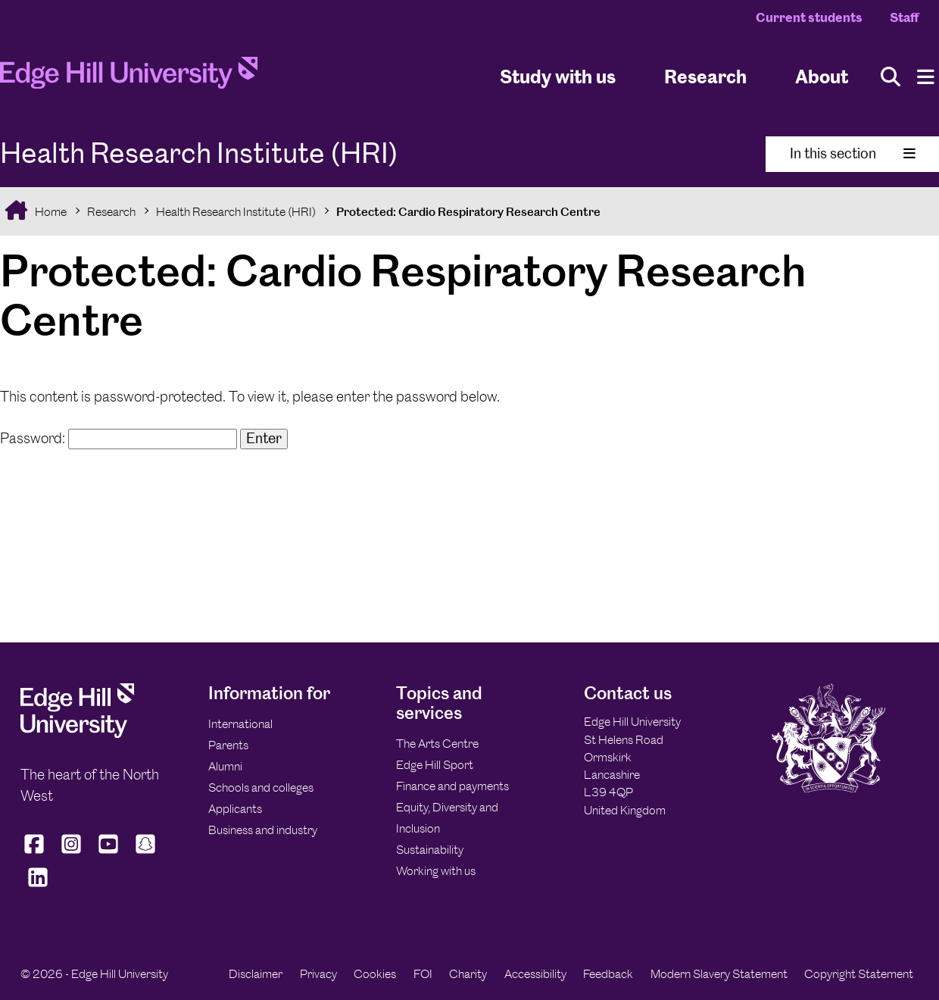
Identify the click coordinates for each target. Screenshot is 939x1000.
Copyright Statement (858, 974)
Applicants (235, 809)
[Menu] (925, 76)
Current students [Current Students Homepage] (809, 17)
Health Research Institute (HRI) (236, 212)
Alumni (225, 766)
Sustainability (429, 849)
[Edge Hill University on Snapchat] (146, 853)
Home (50, 212)
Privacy (318, 974)
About (821, 76)
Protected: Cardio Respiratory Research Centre (468, 212)
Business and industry (262, 830)
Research (111, 212)
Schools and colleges (261, 787)
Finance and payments (452, 786)
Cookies (375, 974)
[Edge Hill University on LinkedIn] (37, 887)
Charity (468, 974)
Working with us (436, 871)
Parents (228, 745)
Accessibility (535, 974)
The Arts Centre (437, 743)
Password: (118, 438)
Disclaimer (255, 974)
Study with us (558, 76)
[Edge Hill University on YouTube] (109, 853)
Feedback (608, 974)
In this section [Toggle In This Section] (853, 153)
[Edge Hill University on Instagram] (72, 853)
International (240, 724)
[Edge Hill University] (77, 734)
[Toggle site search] (890, 76)
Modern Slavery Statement (719, 974)
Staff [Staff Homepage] (904, 17)
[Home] (128, 77)
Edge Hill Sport (434, 765)
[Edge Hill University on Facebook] (35, 853)
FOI (422, 974)
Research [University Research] (705, 76)
